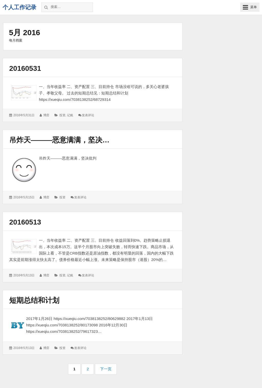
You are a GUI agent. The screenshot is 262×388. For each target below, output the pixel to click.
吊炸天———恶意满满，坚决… (59, 140)
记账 (70, 115)
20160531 (25, 68)
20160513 (25, 222)
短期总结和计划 (34, 300)
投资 (62, 115)
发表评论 (88, 115)
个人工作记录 (19, 7)
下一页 (106, 369)
